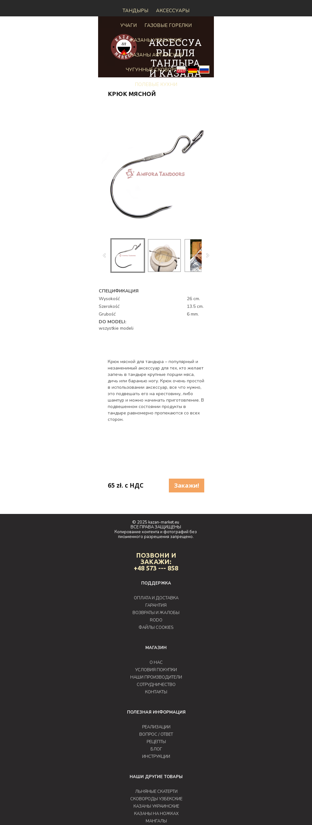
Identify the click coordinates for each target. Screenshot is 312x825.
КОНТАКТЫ (156, 692)
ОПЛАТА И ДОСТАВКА (156, 598)
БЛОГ (156, 749)
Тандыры (135, 10)
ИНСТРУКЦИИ (156, 757)
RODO (156, 620)
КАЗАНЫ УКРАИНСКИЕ (156, 806)
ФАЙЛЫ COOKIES (156, 627)
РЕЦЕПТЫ (156, 742)
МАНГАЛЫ (156, 821)
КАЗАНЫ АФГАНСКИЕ (156, 55)
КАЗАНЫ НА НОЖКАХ (156, 814)
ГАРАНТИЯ (156, 605)
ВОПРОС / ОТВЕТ (156, 734)
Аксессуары (172, 10)
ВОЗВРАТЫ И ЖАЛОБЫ (156, 613)
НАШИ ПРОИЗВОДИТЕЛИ (156, 677)
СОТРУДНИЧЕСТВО (156, 685)
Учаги (128, 25)
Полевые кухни (156, 84)
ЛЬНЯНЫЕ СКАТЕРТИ (156, 792)
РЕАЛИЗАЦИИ (156, 727)
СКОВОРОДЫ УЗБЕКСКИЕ (156, 799)
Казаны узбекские (156, 40)
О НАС (156, 662)
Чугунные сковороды (156, 69)
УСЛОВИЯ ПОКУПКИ (156, 670)
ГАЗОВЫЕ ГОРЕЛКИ (168, 25)
